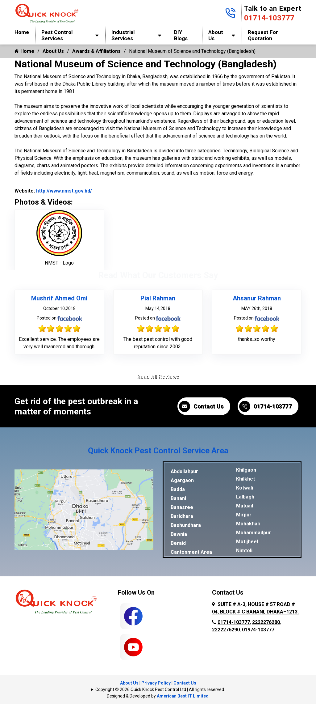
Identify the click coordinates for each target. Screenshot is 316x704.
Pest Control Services (57, 35)
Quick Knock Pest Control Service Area (158, 450)
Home (22, 32)
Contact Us (201, 406)
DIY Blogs (181, 35)
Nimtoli (244, 550)
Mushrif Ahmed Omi (59, 298)
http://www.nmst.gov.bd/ (63, 191)
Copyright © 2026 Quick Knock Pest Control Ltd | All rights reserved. (160, 689)
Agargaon (182, 480)
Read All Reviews (158, 377)
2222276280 (266, 622)
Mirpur (244, 515)
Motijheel (247, 542)
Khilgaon (246, 470)
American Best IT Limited (183, 695)
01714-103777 (269, 18)
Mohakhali (248, 524)
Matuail (244, 506)
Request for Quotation (263, 35)
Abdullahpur (184, 471)
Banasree (182, 507)
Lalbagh (245, 497)
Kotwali (244, 488)
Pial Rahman (157, 298)
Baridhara (182, 516)
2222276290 (226, 630)
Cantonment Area (191, 552)
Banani (178, 498)
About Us (215, 35)
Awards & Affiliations (96, 51)
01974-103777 (258, 630)
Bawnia (179, 534)
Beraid (178, 543)
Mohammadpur (253, 533)
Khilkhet (245, 479)
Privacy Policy (156, 683)
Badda (178, 489)
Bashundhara (186, 525)
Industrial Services (123, 35)
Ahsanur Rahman (257, 298)
